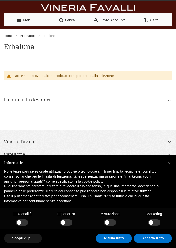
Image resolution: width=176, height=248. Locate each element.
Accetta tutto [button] (153, 238)
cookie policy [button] (92, 181)
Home (8, 36)
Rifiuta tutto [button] (114, 238)
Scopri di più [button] (23, 238)
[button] (169, 163)
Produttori (27, 36)
